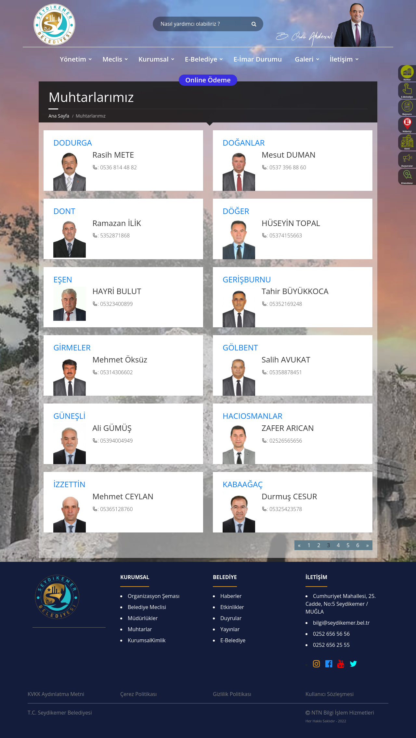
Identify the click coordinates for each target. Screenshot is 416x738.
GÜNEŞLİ (69, 415)
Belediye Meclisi (147, 607)
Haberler (231, 596)
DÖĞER (236, 211)
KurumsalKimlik (146, 640)
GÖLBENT (240, 347)
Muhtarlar (140, 629)
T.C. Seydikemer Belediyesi (60, 712)
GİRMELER (72, 347)
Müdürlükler (143, 618)
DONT (64, 211)
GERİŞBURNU (247, 279)
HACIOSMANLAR (252, 415)
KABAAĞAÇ (243, 484)
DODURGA (72, 142)
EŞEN (62, 279)
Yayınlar (230, 629)
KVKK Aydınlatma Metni (56, 694)
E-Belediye (232, 640)
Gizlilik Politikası (232, 694)
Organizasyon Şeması (153, 596)
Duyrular (230, 618)
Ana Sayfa (58, 116)
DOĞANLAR (244, 142)
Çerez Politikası (138, 694)
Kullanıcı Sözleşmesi (330, 694)
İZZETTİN (69, 484)
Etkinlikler (232, 607)
